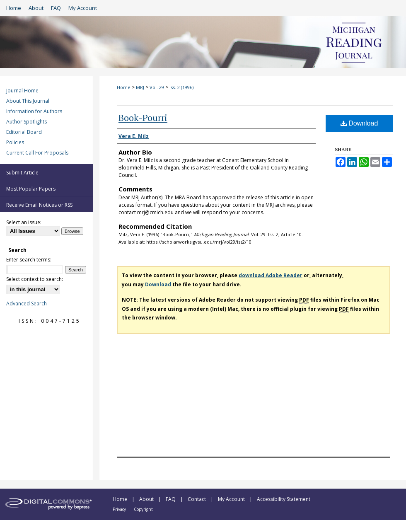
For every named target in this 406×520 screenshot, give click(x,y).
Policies (15, 142)
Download (359, 123)
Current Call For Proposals (37, 152)
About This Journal (27, 100)
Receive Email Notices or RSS (39, 204)
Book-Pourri (142, 117)
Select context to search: (34, 279)
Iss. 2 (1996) (181, 87)
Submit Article (22, 172)
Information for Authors (34, 111)
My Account (232, 499)
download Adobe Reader (270, 275)
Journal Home (22, 90)
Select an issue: (23, 222)
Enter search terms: (28, 259)
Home (123, 87)
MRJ (140, 87)
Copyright (143, 509)
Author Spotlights (26, 121)
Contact (197, 499)
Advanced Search (26, 303)
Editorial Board (24, 131)
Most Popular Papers (31, 188)
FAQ (171, 499)
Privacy (120, 509)
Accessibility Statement (283, 499)
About (147, 499)
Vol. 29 (157, 87)
